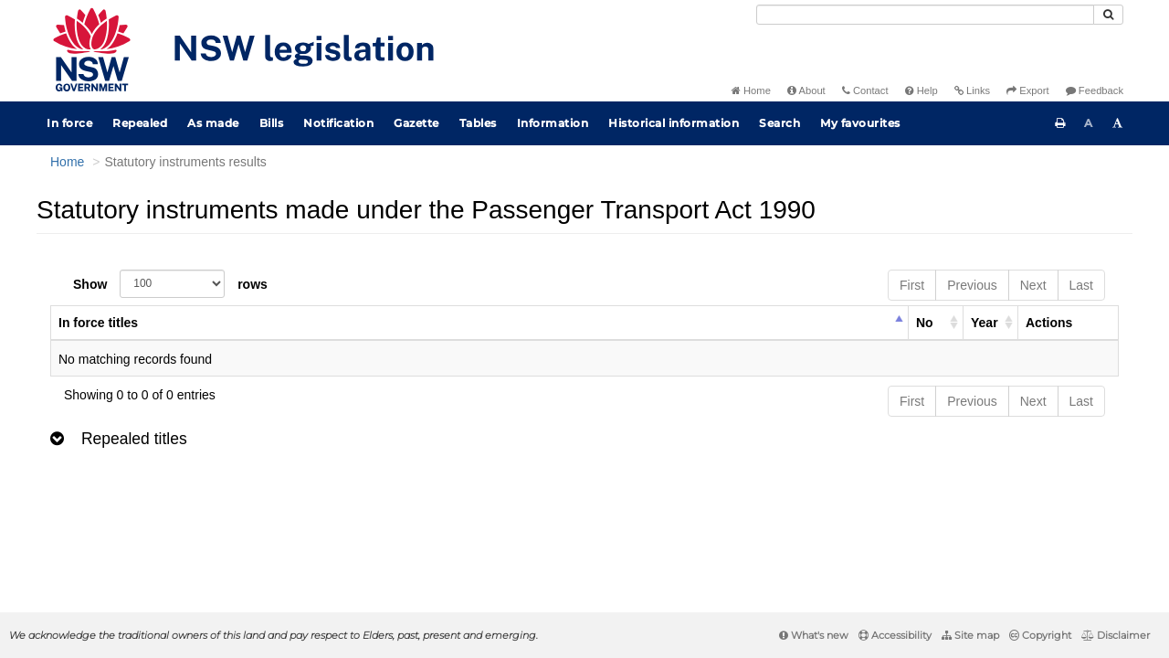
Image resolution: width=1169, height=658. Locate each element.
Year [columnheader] (984, 322)
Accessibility (895, 635)
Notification (338, 123)
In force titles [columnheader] (98, 322)
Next (1033, 285)
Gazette (416, 123)
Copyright (1040, 635)
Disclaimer (1115, 635)
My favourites (860, 123)
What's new (813, 635)
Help (921, 90)
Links (972, 90)
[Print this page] (1060, 123)
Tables (478, 123)
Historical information (673, 123)
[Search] (925, 15)
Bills (271, 123)
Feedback (1094, 90)
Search (779, 123)
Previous (971, 285)
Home (751, 90)
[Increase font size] (1117, 123)
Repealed (139, 123)
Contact (865, 90)
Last (1081, 285)
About (806, 90)
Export (1027, 90)
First (912, 285)
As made (213, 123)
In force (69, 123)
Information (553, 123)
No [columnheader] (924, 322)
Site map (970, 635)
